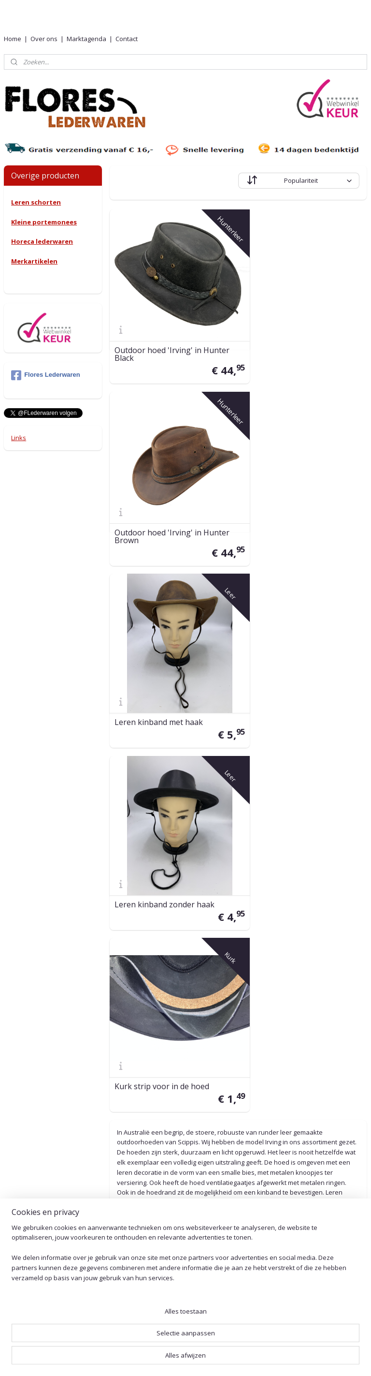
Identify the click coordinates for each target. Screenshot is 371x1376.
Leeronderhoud (275, 1204)
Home (12, 38)
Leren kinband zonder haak (297, 509)
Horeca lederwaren (42, 241)
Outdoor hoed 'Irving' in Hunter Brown (304, 338)
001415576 (183, 1128)
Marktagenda (86, 38)
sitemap (156, 1358)
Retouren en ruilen (280, 1057)
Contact (126, 38)
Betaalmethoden (277, 1068)
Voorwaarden (272, 1124)
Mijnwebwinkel (297, 1358)
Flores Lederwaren (45, 375)
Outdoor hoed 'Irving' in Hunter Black (172, 338)
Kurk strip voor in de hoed (162, 675)
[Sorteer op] (299, 180)
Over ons (43, 38)
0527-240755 (161, 1085)
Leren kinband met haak (159, 509)
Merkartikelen (34, 261)
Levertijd (264, 1009)
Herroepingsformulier (284, 1193)
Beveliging (267, 1146)
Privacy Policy (272, 1135)
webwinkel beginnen (213, 1358)
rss (176, 1358)
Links (18, 437)
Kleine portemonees (44, 222)
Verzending (268, 1020)
